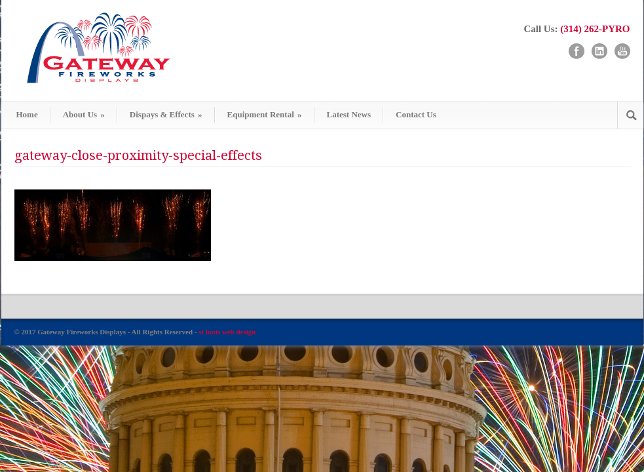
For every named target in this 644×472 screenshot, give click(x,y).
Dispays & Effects (166, 114)
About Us (84, 114)
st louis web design (227, 332)
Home (27, 114)
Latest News (349, 114)
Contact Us (416, 114)
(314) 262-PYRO (595, 29)
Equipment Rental (264, 114)
